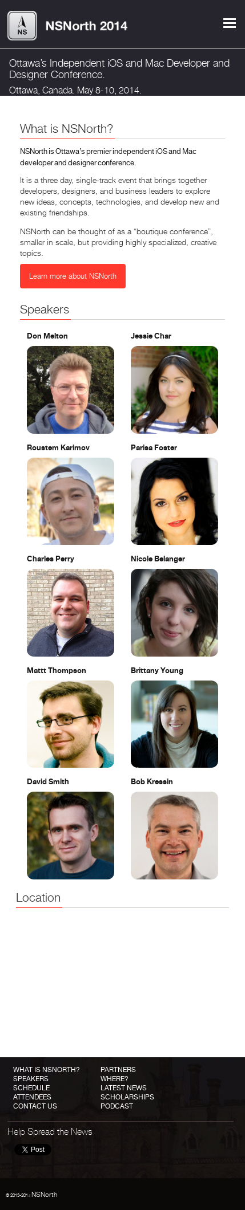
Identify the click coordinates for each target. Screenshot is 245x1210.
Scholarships (127, 1097)
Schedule (31, 1088)
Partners (118, 1070)
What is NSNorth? (46, 1070)
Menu (229, 23)
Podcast (117, 1106)
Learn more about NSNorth (73, 275)
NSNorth (44, 1194)
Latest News (124, 1088)
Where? (114, 1079)
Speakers (31, 1079)
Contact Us (35, 1106)
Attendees (32, 1097)
